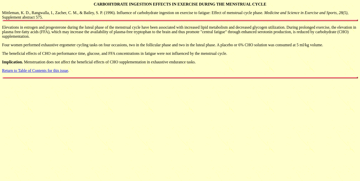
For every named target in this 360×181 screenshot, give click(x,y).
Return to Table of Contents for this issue (35, 70)
